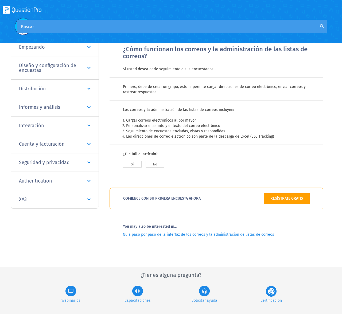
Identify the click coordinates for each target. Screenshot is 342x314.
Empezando (55, 47)
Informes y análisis (55, 107)
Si (132, 164)
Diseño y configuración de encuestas (55, 68)
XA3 (55, 199)
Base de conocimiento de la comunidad (195, 32)
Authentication (55, 181)
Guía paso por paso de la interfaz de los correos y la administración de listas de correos (198, 234)
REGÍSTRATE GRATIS (286, 198)
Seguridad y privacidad (55, 162)
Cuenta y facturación (55, 144)
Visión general (137, 32)
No (155, 164)
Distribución (55, 89)
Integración (55, 126)
